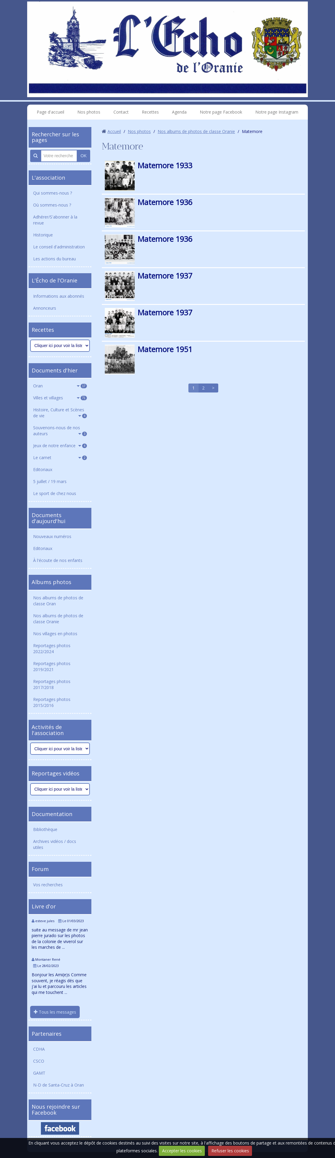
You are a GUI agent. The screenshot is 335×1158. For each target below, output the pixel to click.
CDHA (39, 1049)
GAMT (39, 1073)
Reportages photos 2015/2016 (51, 702)
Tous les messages (55, 1012)
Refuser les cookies (230, 1151)
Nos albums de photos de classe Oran (58, 601)
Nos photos (88, 112)
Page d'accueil (50, 112)
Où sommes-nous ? (52, 205)
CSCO (38, 1061)
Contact (121, 112)
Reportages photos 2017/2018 (51, 684)
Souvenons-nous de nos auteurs (60, 430)
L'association (48, 177)
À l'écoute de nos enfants (57, 560)
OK (84, 155)
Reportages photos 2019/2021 (51, 666)
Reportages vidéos (55, 773)
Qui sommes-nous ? (52, 193)
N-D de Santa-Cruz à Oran (58, 1085)
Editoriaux (42, 469)
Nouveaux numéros (52, 536)
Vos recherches (48, 884)
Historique (43, 235)
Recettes (150, 112)
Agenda (179, 112)
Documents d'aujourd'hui (48, 518)
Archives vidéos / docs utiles (54, 844)
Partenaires (47, 1033)
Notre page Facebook (221, 112)
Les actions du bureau (54, 259)
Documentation (52, 814)
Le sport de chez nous (54, 493)
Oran (60, 386)
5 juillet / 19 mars (50, 481)
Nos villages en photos (55, 633)
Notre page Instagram (276, 112)
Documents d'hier (55, 370)
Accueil (114, 131)
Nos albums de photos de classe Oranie (58, 618)
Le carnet (60, 457)
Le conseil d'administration (59, 247)
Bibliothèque (45, 829)
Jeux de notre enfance (60, 445)
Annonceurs (44, 308)
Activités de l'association (48, 730)
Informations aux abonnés (58, 296)
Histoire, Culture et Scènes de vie (60, 412)
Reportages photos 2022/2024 (51, 648)
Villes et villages (60, 398)
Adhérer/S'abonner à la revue (55, 220)
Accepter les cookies (182, 1151)
